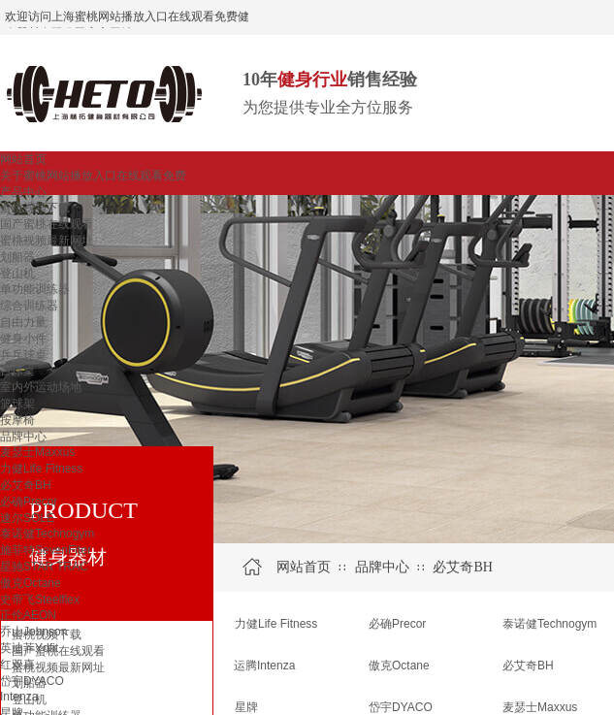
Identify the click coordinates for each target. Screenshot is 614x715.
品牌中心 (23, 436)
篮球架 (17, 403)
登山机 (17, 273)
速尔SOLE (27, 518)
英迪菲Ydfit (29, 648)
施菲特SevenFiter (45, 550)
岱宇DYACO (32, 681)
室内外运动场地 (40, 387)
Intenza (19, 696)
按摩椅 (17, 420)
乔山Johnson (33, 631)
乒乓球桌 (23, 355)
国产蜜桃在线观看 (46, 224)
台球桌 (17, 370)
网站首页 (23, 159)
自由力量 (23, 322)
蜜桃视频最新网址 (46, 240)
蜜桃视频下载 (35, 207)
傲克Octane (30, 583)
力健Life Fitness (41, 468)
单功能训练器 (35, 289)
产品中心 (23, 192)
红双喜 (17, 664)
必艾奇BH (25, 485)
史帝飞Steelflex (40, 599)
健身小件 (23, 338)
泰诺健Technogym (47, 533)
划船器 (17, 257)
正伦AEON (28, 615)
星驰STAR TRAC (44, 566)
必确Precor (28, 501)
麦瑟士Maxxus (37, 452)
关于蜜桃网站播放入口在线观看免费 (93, 175)
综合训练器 (29, 305)
